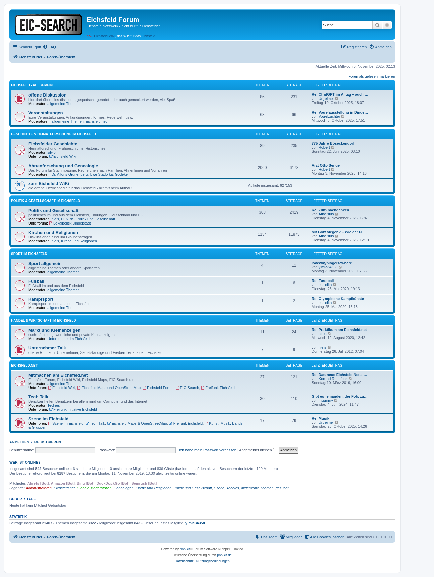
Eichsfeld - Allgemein (32, 85)
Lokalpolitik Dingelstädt (70, 223)
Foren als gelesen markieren (372, 76)
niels (55, 219)
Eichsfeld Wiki (104, 36)
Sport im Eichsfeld (29, 254)
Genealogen (124, 488)
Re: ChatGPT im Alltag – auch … (340, 94)
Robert (324, 147)
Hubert (324, 169)
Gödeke (121, 174)
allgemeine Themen (63, 104)
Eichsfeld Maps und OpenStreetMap (109, 388)
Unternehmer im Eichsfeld (68, 339)
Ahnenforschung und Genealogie (63, 165)
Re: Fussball (323, 281)
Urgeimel (326, 99)
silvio (51, 152)
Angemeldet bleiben (258, 450)
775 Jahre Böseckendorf (333, 143)
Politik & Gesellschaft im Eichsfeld (45, 201)
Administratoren (39, 488)
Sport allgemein (45, 263)
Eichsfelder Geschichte (52, 143)
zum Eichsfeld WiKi (48, 183)
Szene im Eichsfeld (48, 418)
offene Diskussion (47, 95)
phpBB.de (224, 555)
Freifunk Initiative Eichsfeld (73, 409)
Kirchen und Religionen (53, 232)
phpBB (185, 549)
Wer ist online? (25, 462)
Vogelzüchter (329, 116)
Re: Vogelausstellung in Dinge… (340, 112)
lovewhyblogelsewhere (332, 263)
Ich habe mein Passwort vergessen (207, 450)
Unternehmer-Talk (47, 347)
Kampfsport (40, 299)
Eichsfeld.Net (24, 365)
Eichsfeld (148, 36)
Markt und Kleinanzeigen (54, 330)
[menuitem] (49, 47)
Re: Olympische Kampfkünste (338, 299)
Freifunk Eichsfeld (218, 388)
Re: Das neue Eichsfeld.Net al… (339, 375)
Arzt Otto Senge (326, 165)
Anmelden (19, 442)
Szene (219, 488)
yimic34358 (328, 267)
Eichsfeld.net (96, 121)
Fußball (36, 281)
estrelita (325, 285)
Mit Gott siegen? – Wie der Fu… (339, 232)
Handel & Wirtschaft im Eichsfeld (43, 320)
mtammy (326, 400)
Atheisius (326, 214)
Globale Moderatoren (94, 488)
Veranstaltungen (45, 112)
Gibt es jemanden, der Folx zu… (340, 396)
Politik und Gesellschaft (53, 210)
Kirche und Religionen (79, 241)
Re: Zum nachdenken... (332, 210)
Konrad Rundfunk (333, 379)
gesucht (282, 488)
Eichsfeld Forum (158, 388)
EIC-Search (187, 388)
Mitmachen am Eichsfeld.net (58, 375)
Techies (53, 405)
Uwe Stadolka (101, 174)
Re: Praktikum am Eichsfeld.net (339, 330)
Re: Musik (320, 418)
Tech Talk (38, 396)
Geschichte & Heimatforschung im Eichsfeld (53, 134)
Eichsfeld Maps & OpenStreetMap (137, 423)
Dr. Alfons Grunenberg (70, 174)
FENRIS (67, 219)
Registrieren (47, 442)
